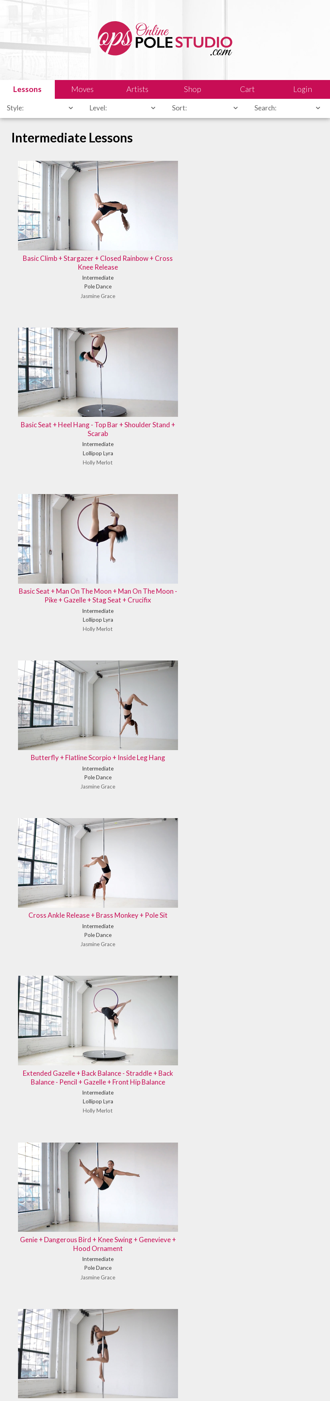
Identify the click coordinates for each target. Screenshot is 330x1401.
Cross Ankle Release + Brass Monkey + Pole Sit (164, 370)
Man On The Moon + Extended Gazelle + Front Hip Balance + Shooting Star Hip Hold (63, 664)
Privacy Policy (206, 1383)
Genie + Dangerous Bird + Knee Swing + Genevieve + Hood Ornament (63, 521)
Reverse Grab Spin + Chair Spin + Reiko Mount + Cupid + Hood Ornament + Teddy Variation (62, 1124)
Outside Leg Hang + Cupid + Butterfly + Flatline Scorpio (267, 655)
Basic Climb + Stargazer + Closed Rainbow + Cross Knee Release (62, 227)
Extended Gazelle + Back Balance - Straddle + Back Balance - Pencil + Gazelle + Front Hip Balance (268, 380)
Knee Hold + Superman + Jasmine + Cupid (267, 517)
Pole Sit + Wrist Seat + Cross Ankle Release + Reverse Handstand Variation (267, 806)
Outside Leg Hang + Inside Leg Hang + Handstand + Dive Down (62, 806)
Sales (106, 1383)
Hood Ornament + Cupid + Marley (165, 517)
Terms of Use (165, 1383)
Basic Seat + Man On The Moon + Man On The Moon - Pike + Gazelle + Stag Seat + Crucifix (268, 232)
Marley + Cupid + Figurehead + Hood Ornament (165, 659)
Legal (84, 1383)
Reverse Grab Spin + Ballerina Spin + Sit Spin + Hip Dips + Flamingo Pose (267, 954)
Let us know (265, 1331)
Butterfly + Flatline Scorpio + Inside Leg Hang (62, 370)
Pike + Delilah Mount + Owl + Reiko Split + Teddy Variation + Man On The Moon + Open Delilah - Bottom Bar (165, 811)
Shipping (131, 1383)
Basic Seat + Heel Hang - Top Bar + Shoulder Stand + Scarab (164, 227)
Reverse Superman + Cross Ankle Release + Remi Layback (164, 1119)
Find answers (190, 1341)
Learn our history (118, 1351)
